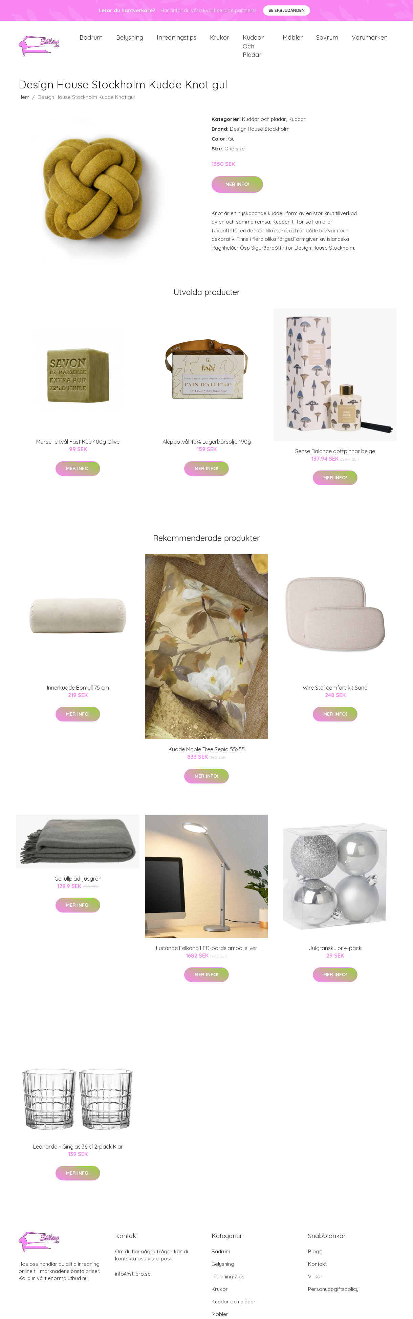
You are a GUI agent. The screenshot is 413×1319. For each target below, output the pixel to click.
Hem (24, 103)
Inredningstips (176, 40)
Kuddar (297, 125)
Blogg (315, 1257)
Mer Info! (237, 190)
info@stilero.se (133, 1279)
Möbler (293, 40)
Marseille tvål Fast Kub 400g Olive (77, 447)
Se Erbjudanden (286, 10)
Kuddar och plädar (253, 49)
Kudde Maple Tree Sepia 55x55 (207, 755)
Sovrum (327, 40)
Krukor (219, 40)
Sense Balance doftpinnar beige (335, 457)
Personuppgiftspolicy (333, 1295)
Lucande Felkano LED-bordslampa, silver (206, 953)
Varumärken (370, 40)
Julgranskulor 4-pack (335, 953)
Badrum (91, 40)
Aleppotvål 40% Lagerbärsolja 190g (206, 447)
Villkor (315, 1282)
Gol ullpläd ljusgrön (78, 884)
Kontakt (317, 1269)
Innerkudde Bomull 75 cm (78, 693)
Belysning (129, 40)
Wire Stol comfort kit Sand (335, 693)
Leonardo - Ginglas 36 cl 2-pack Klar (78, 1152)
